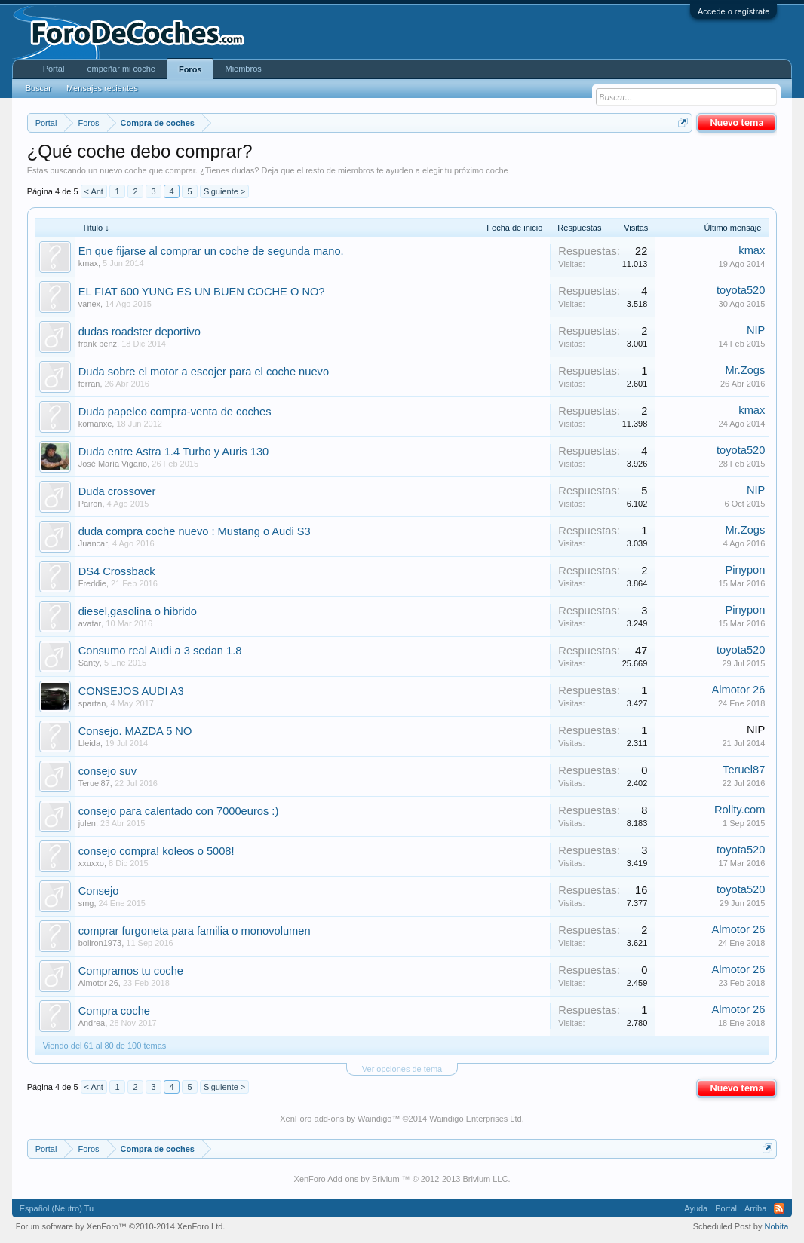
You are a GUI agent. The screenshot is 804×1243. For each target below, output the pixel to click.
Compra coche (114, 1011)
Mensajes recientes (102, 88)
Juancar (93, 543)
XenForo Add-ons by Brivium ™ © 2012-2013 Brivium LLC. (402, 1178)
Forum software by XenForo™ (121, 1226)
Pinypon (745, 570)
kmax (88, 263)
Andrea (91, 1022)
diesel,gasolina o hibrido (137, 611)
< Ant (93, 191)
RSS (779, 1208)
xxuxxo (91, 863)
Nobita (777, 1226)
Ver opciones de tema (402, 1068)
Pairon (90, 503)
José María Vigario (113, 463)
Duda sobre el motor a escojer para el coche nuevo (203, 372)
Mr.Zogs (745, 370)
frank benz (97, 343)
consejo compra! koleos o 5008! (156, 851)
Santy (89, 662)
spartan (92, 703)
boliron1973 (100, 943)
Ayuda (695, 1208)
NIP (756, 330)
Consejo (98, 891)
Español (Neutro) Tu (57, 1208)
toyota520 (741, 290)
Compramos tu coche (130, 971)
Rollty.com (739, 810)
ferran (89, 383)
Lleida (89, 743)
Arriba (755, 1208)
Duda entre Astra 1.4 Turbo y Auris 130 (173, 451)
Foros (190, 69)
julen (87, 823)
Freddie (92, 583)
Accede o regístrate (733, 11)
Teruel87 (94, 783)
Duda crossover (117, 491)
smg (86, 903)
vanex (89, 303)
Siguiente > (224, 191)
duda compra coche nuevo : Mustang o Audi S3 (194, 531)
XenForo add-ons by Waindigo (335, 1118)
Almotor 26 (738, 690)
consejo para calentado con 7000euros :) (178, 811)
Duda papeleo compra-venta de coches (175, 412)
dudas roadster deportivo (139, 332)
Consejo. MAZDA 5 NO (135, 731)
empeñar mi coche (121, 68)
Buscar (38, 88)
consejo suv (107, 771)
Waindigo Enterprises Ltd (475, 1118)
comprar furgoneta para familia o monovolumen (194, 931)
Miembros (243, 68)
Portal (54, 68)
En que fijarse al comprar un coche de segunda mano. (211, 251)
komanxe (95, 423)
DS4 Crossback (116, 571)
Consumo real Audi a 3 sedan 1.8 (160, 650)
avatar (90, 623)
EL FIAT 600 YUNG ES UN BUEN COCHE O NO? (201, 292)
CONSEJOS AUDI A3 (131, 691)
